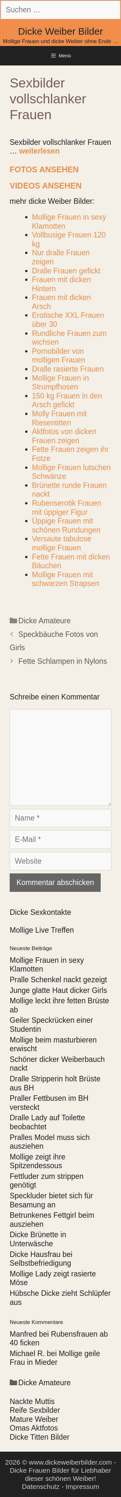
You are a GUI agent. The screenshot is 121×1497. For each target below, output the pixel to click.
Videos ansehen (46, 185)
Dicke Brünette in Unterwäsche (38, 1239)
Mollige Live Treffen (42, 930)
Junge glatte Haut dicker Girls (58, 990)
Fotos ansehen (44, 169)
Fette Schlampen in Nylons (62, 661)
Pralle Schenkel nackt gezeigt (58, 979)
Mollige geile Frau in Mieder (55, 1358)
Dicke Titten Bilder (39, 1437)
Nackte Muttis (32, 1401)
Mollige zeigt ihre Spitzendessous (38, 1161)
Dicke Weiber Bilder (60, 31)
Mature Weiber (34, 1419)
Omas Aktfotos (34, 1428)
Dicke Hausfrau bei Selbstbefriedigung (41, 1259)
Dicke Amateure (44, 620)
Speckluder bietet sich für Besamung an (51, 1200)
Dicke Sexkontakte (40, 912)
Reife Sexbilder (35, 1410)
